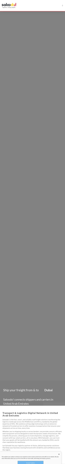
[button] (62, 5)
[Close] (59, 456)
